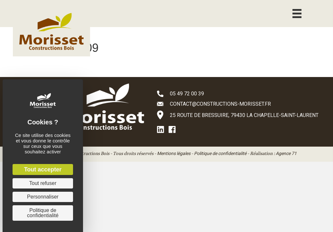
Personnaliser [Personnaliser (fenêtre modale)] (43, 196)
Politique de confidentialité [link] (43, 213)
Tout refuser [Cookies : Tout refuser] (42, 183)
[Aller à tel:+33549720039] (238, 93)
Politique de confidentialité (220, 153)
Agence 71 (286, 153)
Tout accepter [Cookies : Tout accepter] (43, 169)
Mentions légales (173, 153)
